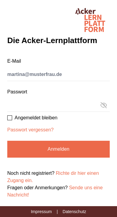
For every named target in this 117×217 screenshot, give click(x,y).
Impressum (41, 211)
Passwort (17, 91)
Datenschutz (74, 211)
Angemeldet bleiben (36, 117)
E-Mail (14, 61)
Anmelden (58, 149)
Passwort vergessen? (30, 129)
